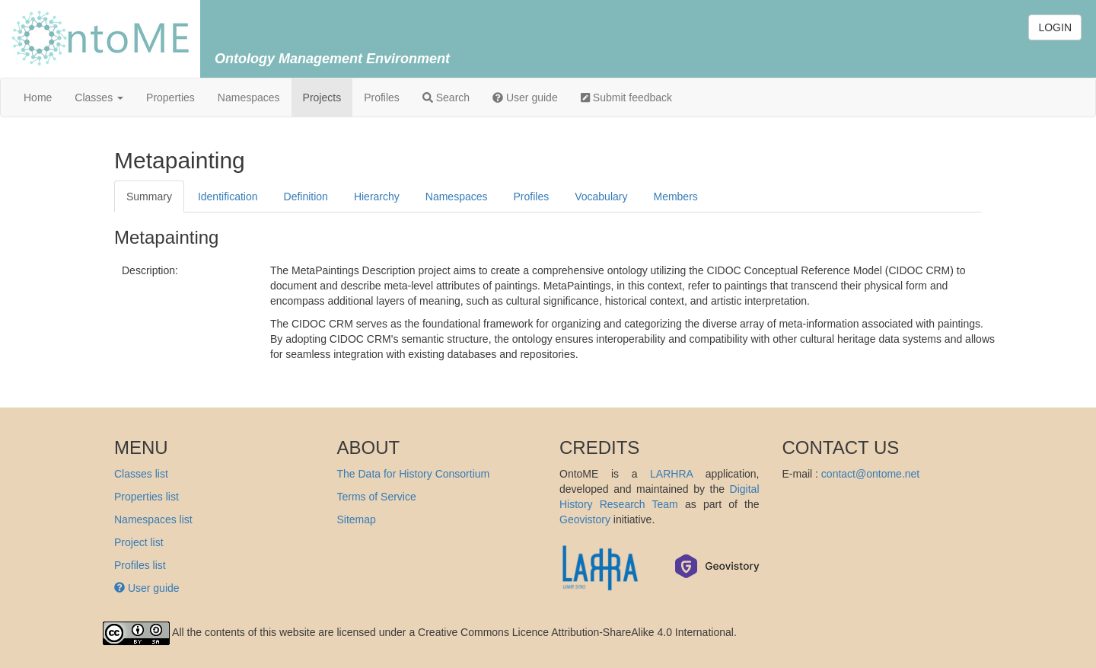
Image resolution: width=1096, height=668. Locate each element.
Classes (99, 97)
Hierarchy (377, 196)
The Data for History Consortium (413, 474)
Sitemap (356, 519)
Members (675, 196)
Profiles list (140, 565)
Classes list (141, 474)
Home (38, 97)
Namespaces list (153, 519)
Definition (306, 196)
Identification (228, 196)
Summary (149, 196)
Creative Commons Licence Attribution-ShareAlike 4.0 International (576, 632)
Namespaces (249, 97)
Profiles (382, 97)
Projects (322, 97)
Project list (139, 542)
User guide (525, 97)
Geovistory (584, 519)
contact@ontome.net (870, 474)
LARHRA (671, 474)
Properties (170, 97)
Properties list (146, 497)
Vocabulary (601, 196)
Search (446, 97)
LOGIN (1055, 27)
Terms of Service (376, 497)
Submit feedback (626, 97)
